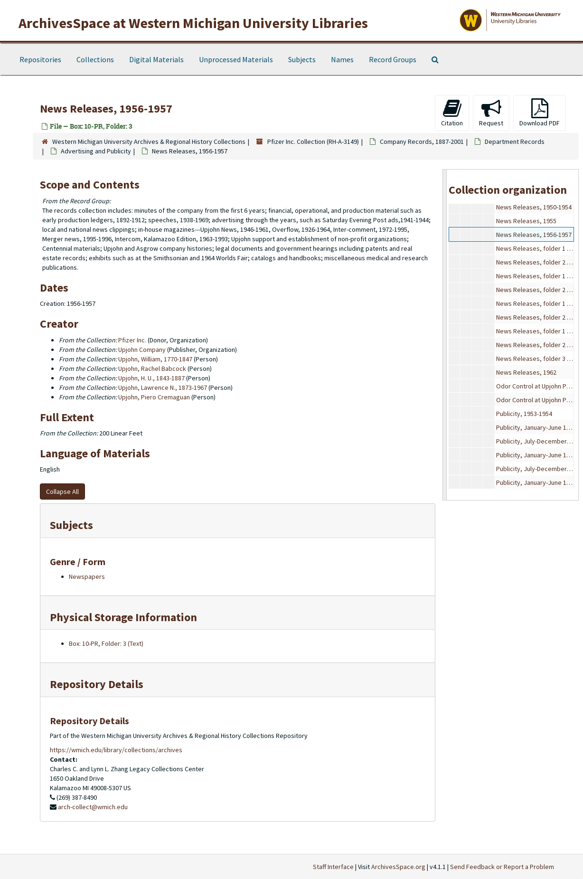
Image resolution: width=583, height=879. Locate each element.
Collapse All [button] (62, 491)
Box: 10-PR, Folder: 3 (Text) (106, 643)
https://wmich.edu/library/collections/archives (116, 750)
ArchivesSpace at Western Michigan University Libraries (193, 23)
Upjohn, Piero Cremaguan (154, 397)
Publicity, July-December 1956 (539, 468)
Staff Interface (333, 866)
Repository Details (96, 684)
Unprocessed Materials (236, 59)
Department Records (515, 141)
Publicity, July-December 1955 (539, 441)
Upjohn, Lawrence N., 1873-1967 (162, 387)
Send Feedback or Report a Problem (502, 866)
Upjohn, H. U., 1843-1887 (151, 378)
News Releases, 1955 (526, 221)
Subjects (302, 59)
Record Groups (392, 59)
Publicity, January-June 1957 (536, 482)
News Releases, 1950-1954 (534, 207)
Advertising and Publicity (96, 151)
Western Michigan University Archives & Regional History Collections (148, 141)
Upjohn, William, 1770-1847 (155, 359)
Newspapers (87, 576)
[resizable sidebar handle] (445, 335)
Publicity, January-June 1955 (536, 427)
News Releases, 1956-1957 (534, 234)
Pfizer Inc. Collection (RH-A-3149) (313, 141)
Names (342, 59)
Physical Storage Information (123, 617)
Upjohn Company (142, 349)
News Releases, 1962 (526, 372)
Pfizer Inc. (132, 340)
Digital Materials (156, 59)
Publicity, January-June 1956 (536, 455)
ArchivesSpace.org (398, 866)
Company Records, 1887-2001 (422, 141)
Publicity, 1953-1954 (524, 413)
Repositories (40, 59)
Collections (95, 59)
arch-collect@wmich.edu (93, 807)
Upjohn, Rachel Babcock (152, 368)
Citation (452, 112)
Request (491, 112)
